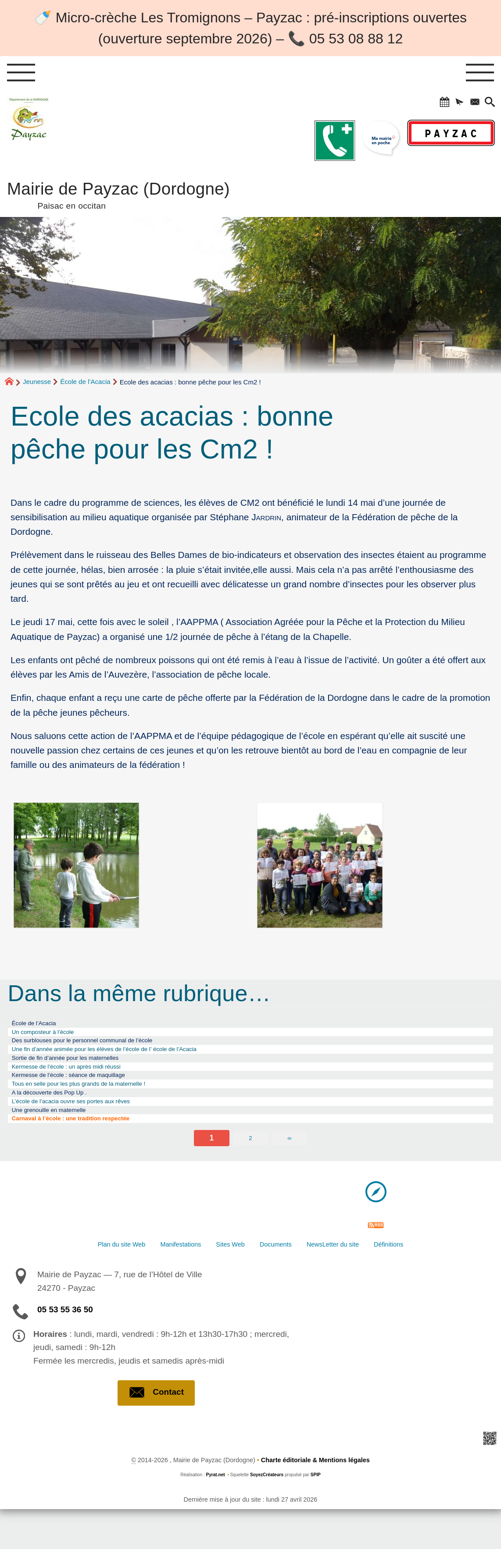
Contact (156, 1433)
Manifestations (159, 1281)
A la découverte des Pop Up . (63, 1117)
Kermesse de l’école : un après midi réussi (85, 1082)
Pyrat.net (215, 1515)
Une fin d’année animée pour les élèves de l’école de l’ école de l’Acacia (136, 1059)
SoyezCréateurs (266, 1515)
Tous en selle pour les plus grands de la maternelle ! (102, 1105)
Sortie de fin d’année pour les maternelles (84, 1070)
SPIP (316, 1515)
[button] (433, 104)
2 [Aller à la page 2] (250, 1172)
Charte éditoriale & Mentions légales (315, 1500)
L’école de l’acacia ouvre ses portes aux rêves (92, 1128)
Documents (283, 1281)
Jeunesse (37, 381)
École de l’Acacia (85, 381)
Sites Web (224, 1281)
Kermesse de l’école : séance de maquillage (88, 1094)
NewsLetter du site (359, 1281)
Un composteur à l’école (54, 1036)
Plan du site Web (80, 1281)
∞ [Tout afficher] (289, 1172)
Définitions (432, 1281)
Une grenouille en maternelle (62, 1140)
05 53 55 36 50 (65, 1349)
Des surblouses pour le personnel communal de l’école (106, 1047)
